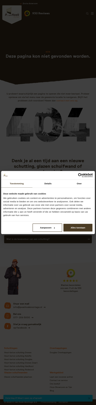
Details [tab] (48, 183)
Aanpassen (47, 227)
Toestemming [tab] (17, 183)
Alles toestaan (78, 227)
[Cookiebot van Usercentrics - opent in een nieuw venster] (80, 175)
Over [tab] (79, 183)
